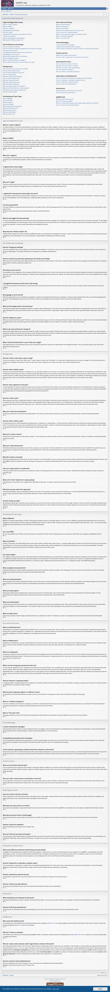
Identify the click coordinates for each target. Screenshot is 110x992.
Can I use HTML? (8, 100)
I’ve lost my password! (9, 36)
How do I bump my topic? (10, 92)
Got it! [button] (100, 989)
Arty (54, 980)
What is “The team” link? (63, 38)
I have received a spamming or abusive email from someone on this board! (77, 48)
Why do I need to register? (10, 24)
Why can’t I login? (8, 32)
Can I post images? (8, 104)
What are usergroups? (62, 28)
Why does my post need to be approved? (14, 90)
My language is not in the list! (11, 54)
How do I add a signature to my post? (13, 72)
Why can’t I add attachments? (11, 82)
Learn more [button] (55, 989)
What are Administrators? (63, 24)
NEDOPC (4, 8)
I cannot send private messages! (65, 45)
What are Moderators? (62, 26)
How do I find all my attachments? (65, 92)
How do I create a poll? (9, 74)
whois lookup (18, 948)
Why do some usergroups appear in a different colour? (71, 34)
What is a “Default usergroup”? (64, 36)
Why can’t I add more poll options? (12, 76)
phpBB (73, 299)
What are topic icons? (9, 114)
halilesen (58, 980)
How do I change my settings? (11, 47)
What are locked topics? (9, 112)
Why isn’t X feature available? (64, 101)
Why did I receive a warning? (11, 84)
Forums (12, 8)
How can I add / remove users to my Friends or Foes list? (72, 57)
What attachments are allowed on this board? (69, 90)
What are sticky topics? (9, 110)
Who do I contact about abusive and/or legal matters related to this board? (77, 103)
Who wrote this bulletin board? (64, 99)
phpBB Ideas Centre (79, 934)
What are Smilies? (8, 102)
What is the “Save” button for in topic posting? (16, 88)
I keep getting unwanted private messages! (68, 47)
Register (10, 10)
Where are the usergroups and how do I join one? (70, 30)
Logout (4, 10)
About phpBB (21, 925)
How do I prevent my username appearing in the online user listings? (22, 48)
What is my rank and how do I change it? (14, 60)
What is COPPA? (7, 26)
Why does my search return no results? (67, 66)
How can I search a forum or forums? (66, 64)
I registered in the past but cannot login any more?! (17, 34)
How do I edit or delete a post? (11, 71)
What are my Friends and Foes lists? (66, 55)
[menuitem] (107, 8)
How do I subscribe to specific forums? (67, 82)
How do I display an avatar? (10, 58)
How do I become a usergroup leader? (67, 32)
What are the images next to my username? (15, 56)
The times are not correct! (10, 50)
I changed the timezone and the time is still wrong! (17, 52)
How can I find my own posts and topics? (67, 71)
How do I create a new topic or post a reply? (15, 69)
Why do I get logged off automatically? (14, 38)
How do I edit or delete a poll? (11, 78)
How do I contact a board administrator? (67, 105)
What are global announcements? (12, 106)
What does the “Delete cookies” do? (13, 40)
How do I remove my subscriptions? (66, 84)
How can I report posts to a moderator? (14, 86)
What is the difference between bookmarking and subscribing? (74, 78)
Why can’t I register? (8, 28)
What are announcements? (10, 108)
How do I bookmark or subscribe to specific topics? (70, 80)
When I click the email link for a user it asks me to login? (19, 62)
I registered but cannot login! (11, 30)
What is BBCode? (8, 98)
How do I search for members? (65, 69)
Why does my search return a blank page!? (68, 68)
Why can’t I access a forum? (11, 80)
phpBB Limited (51, 923)
